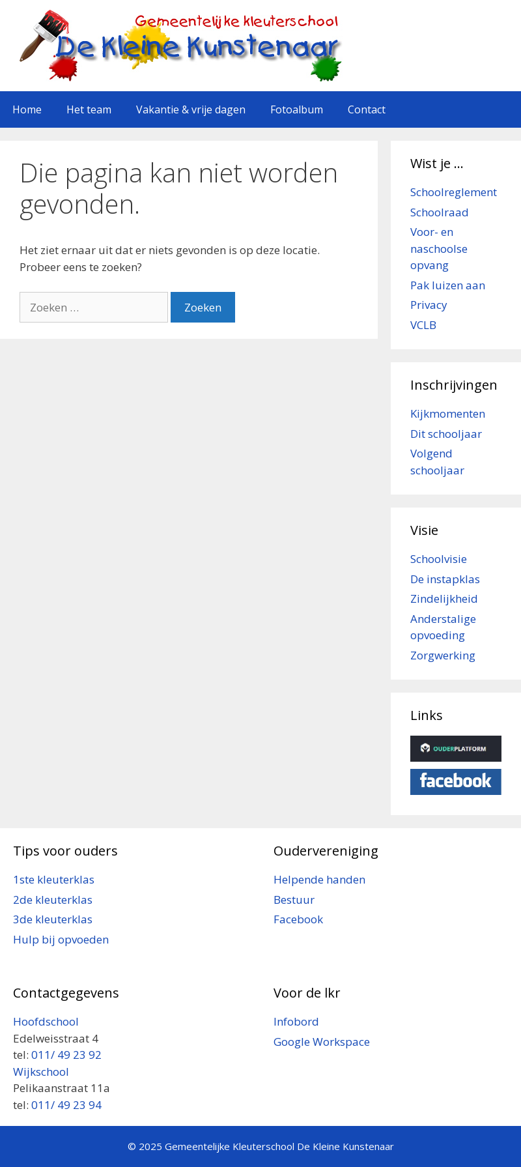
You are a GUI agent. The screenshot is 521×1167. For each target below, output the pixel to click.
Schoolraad (439, 212)
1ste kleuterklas (53, 879)
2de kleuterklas (52, 899)
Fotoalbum (296, 109)
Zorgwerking (442, 655)
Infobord (296, 1021)
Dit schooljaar (446, 433)
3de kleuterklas (52, 919)
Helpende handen (319, 879)
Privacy (428, 304)
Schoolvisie (438, 558)
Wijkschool (42, 1071)
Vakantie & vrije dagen (191, 109)
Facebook (298, 919)
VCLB (423, 324)
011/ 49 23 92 (66, 1054)
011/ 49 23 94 (66, 1104)
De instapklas (445, 578)
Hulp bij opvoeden (61, 939)
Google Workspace (322, 1041)
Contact (367, 109)
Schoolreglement (453, 191)
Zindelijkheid (444, 598)
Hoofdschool (46, 1021)
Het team (88, 109)
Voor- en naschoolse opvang (439, 248)
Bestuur (294, 899)
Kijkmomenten (447, 413)
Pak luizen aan (447, 285)
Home (27, 109)
